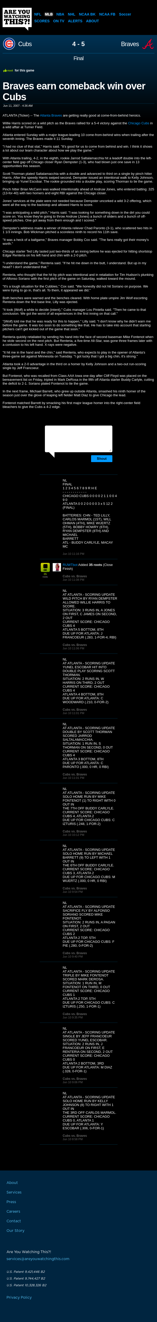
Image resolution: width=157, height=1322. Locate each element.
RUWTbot (70, 565)
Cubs (25, 44)
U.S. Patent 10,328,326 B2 (26, 1285)
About (92, 21)
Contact (13, 1221)
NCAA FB (107, 14)
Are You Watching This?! (17, 19)
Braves (130, 44)
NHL (72, 14)
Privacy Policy (19, 1297)
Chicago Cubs (138, 123)
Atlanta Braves (51, 115)
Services (14, 1192)
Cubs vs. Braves (75, 576)
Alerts (75, 21)
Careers (13, 1211)
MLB (49, 14)
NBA (60, 14)
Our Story (15, 1231)
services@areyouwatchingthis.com (37, 1259)
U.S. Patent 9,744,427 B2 (25, 1278)
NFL (37, 14)
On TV (58, 21)
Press (11, 1202)
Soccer (125, 14)
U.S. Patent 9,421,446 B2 (25, 1271)
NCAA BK (87, 14)
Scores (42, 21)
